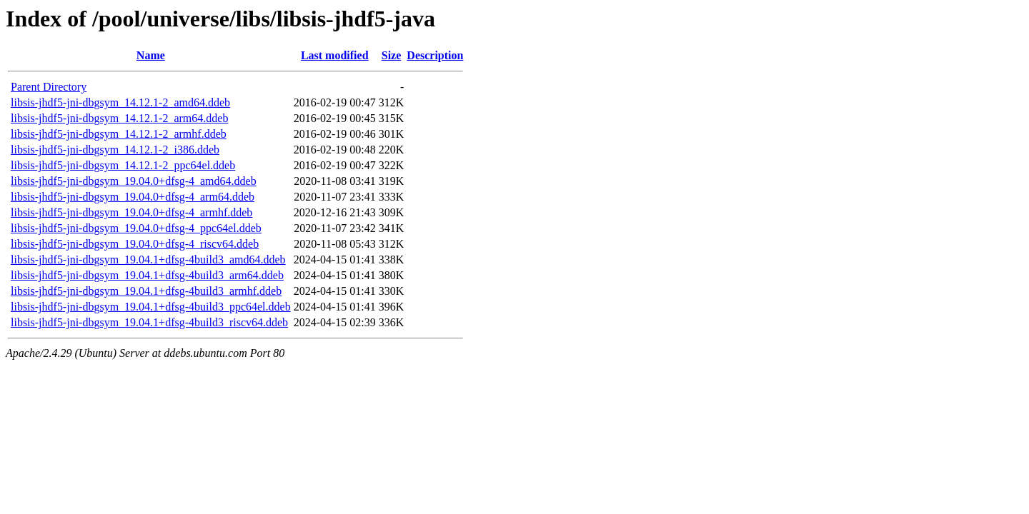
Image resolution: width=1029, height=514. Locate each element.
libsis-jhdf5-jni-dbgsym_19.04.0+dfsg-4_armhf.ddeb (131, 212)
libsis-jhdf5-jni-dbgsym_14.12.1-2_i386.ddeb (115, 149)
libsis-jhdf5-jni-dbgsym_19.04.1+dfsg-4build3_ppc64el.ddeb (151, 307)
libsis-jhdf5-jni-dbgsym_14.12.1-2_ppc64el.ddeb (123, 165)
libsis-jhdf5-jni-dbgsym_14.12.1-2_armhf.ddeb (119, 134)
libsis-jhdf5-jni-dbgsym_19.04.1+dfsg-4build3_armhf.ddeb (146, 291)
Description (435, 55)
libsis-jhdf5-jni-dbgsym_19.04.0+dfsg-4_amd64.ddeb (134, 181)
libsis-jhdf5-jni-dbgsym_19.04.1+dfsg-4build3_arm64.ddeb (147, 275)
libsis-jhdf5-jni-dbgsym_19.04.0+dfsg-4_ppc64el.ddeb (136, 228)
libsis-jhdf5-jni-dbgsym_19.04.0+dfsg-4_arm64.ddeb (132, 197)
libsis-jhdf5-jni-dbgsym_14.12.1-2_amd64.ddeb (120, 102)
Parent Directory (48, 87)
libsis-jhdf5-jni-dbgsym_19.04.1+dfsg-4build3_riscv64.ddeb (149, 322)
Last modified (335, 55)
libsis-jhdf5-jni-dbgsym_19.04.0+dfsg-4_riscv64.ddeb (135, 244)
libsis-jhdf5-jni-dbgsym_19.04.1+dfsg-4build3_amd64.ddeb (148, 259)
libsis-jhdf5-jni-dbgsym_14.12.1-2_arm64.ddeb (119, 118)
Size (392, 55)
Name (150, 55)
